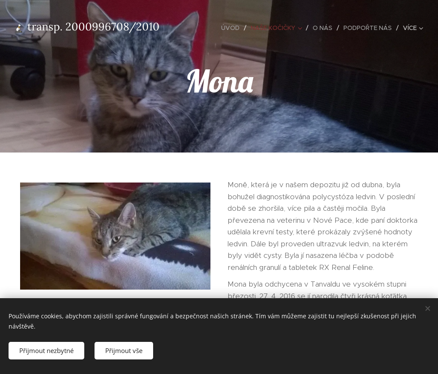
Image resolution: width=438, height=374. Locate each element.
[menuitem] (232, 28)
